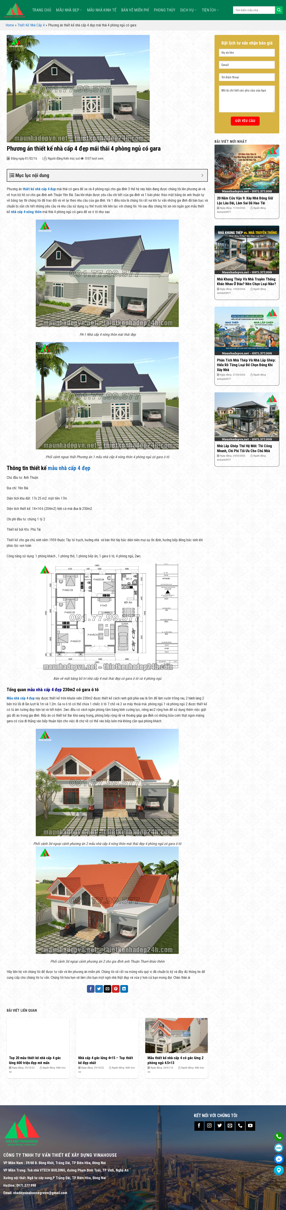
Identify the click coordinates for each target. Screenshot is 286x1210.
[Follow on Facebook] (199, 1126)
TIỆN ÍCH (210, 10)
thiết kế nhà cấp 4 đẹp (39, 189)
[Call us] (240, 1126)
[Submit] (279, 10)
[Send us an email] (230, 1126)
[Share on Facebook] (91, 989)
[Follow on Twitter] (219, 1126)
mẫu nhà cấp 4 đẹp (69, 468)
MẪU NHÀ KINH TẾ (101, 10)
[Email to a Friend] (107, 989)
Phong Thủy (164, 10)
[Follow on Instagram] (209, 1126)
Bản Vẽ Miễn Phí (135, 10)
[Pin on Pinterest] (116, 989)
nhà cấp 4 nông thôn (26, 212)
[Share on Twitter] (99, 989)
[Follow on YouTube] (250, 1126)
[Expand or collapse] (202, 175)
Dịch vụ (188, 10)
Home (10, 25)
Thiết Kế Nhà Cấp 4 (31, 25)
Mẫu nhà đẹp (69, 10)
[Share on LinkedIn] (124, 989)
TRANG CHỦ (41, 10)
